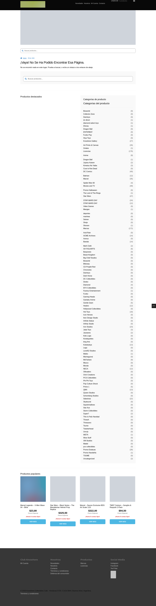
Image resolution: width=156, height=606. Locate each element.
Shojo (85, 222)
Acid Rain (87, 233)
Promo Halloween (90, 190)
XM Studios (87, 441)
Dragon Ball (87, 129)
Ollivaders (87, 372)
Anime (85, 155)
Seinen (86, 219)
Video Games (88, 206)
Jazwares (87, 333)
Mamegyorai (88, 357)
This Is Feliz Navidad (91, 417)
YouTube (114, 568)
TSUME (86, 456)
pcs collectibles (89, 447)
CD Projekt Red (89, 267)
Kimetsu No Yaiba (90, 165)
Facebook (114, 566)
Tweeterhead (88, 429)
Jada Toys (87, 330)
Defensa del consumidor (59, 573)
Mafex (85, 354)
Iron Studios (88, 327)
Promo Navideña (89, 453)
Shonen (86, 225)
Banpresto (87, 252)
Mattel (85, 444)
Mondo (86, 366)
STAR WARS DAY (90, 200)
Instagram (114, 563)
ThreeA (86, 420)
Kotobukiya (87, 345)
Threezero (87, 423)
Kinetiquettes (88, 339)
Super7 (86, 414)
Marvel (86, 179)
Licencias (87, 151)
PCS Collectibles (89, 378)
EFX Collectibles (89, 288)
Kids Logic (87, 336)
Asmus (86, 239)
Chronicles (87, 270)
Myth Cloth (87, 246)
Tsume (85, 426)
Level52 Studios (89, 351)
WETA (85, 435)
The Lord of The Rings (92, 193)
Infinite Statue (88, 321)
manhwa (86, 216)
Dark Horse (87, 276)
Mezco (85, 363)
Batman (86, 176)
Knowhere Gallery (90, 141)
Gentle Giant (88, 303)
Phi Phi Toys (88, 381)
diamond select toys (91, 123)
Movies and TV (89, 186)
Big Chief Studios (90, 258)
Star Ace (86, 408)
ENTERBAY (88, 132)
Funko (85, 294)
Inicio (25, 58)
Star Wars (87, 196)
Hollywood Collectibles (92, 309)
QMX (85, 390)
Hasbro (86, 306)
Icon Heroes (88, 315)
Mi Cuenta (94, 3)
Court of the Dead (90, 169)
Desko (85, 282)
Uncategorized (88, 459)
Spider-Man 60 (89, 183)
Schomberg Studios (90, 396)
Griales (86, 148)
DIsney (86, 126)
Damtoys (86, 117)
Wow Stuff (87, 438)
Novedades (79, 3)
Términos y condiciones (59, 571)
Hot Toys (86, 312)
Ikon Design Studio (90, 318)
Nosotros (87, 3)
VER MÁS (33, 521)
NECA (85, 369)
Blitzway (86, 264)
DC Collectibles (89, 279)
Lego (85, 348)
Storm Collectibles (90, 411)
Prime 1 (86, 387)
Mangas (86, 209)
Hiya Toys (87, 138)
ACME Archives (89, 236)
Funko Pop (87, 135)
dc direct (86, 120)
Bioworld (86, 111)
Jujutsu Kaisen (89, 163)
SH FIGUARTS (89, 249)
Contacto (102, 3)
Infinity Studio (88, 324)
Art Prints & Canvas (90, 145)
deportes (86, 213)
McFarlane (87, 360)
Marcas (86, 228)
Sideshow (87, 399)
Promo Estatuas (89, 450)
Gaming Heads (89, 297)
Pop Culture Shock (90, 384)
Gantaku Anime (89, 300)
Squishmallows (89, 405)
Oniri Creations (89, 375)
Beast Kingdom (89, 255)
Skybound (87, 402)
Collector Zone (89, 114)
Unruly (85, 432)
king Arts (86, 342)
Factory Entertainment (91, 291)
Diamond (86, 285)
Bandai (86, 242)
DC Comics (87, 171)
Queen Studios (89, 393)
